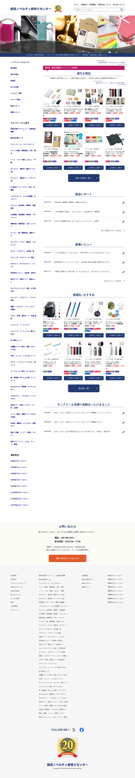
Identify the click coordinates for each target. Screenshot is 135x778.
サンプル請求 (15, 598)
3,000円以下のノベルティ (20, 499)
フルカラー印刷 (16, 93)
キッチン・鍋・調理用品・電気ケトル (23, 234)
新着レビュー (15, 112)
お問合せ (84, 5)
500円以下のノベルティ (19, 486)
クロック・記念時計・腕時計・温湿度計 (23, 206)
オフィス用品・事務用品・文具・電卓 (23, 152)
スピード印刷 (15, 100)
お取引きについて (104, 5)
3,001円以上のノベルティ (20, 505)
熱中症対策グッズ (17, 138)
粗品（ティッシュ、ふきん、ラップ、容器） (22, 443)
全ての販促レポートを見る (111, 231)
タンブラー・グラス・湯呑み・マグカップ (23, 243)
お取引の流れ (15, 591)
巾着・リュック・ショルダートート (23, 356)
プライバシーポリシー (18, 583)
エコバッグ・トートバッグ (20, 325)
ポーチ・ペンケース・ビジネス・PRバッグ (23, 363)
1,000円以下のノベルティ (20, 492)
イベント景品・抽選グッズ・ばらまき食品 (23, 415)
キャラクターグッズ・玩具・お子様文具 (23, 289)
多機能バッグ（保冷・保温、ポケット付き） (23, 348)
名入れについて (119, 5)
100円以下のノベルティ (19, 467)
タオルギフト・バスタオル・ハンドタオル (23, 397)
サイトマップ (15, 610)
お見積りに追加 (52, 125)
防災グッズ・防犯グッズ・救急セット (23, 280)
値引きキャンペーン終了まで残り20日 (110, 83)
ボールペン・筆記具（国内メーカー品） (23, 170)
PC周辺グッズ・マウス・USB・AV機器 (23, 188)
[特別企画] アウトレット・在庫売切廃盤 (23, 130)
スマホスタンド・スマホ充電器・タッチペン (23, 197)
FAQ (12, 602)
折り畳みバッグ (16, 340)
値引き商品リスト (88, 579)
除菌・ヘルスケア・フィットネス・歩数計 (23, 308)
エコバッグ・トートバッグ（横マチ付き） (23, 332)
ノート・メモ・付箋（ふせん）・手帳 (23, 161)
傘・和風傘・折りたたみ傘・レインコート (23, 379)
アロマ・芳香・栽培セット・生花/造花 (23, 317)
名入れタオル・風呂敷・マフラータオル (23, 388)
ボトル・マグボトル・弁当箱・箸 (22, 251)
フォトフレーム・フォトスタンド (22, 144)
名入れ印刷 (14, 87)
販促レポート (15, 106)
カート (76, 5)
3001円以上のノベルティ (116, 602)
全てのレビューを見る (112, 281)
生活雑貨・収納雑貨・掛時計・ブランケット (23, 216)
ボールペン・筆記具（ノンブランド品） (23, 179)
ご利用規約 (14, 606)
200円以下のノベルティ (19, 474)
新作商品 (14, 68)
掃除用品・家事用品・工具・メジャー (23, 225)
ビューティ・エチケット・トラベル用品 (23, 299)
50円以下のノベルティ (19, 461)
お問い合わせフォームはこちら (67, 558)
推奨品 (13, 81)
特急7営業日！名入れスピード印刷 (112, 62)
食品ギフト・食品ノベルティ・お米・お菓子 (22, 406)
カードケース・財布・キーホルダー (23, 371)
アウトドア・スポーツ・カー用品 (22, 257)
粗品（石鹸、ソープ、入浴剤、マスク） (23, 433)
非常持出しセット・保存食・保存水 (23, 273)
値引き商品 (14, 74)
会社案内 (92, 5)
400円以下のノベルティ (19, 480)
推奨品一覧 (84, 388)
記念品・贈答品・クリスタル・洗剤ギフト (23, 424)
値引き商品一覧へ (83, 178)
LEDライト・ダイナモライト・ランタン (23, 265)
